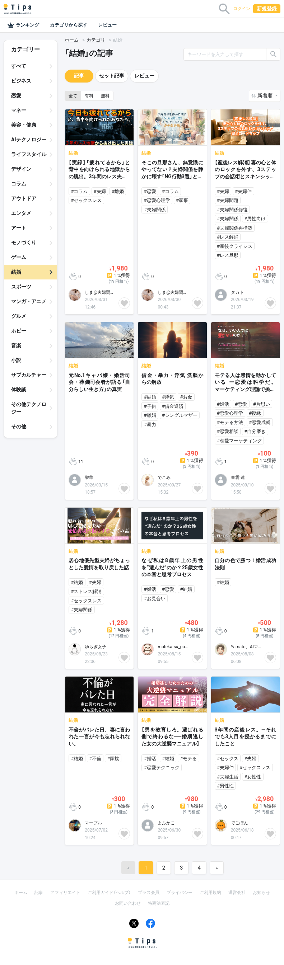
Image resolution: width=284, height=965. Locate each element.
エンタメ (21, 213)
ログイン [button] (241, 8)
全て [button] (73, 95)
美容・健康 (23, 125)
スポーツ (21, 287)
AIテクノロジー (28, 139)
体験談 (18, 389)
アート (18, 228)
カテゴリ (96, 40)
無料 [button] (105, 95)
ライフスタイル (28, 154)
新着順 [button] (265, 95)
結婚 (16, 272)
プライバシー (179, 892)
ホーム (72, 40)
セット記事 (111, 76)
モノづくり (23, 242)
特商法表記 (158, 903)
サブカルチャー (28, 375)
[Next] (217, 867)
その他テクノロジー (28, 408)
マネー (18, 110)
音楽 (16, 345)
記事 (79, 76)
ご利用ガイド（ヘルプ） (109, 892)
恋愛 (16, 95)
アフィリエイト (65, 892)
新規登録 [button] (267, 8)
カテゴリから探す (68, 25)
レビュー (107, 25)
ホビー (18, 331)
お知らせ (261, 892)
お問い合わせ (128, 903)
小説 (16, 360)
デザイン (21, 169)
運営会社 (237, 892)
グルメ (18, 316)
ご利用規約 (210, 892)
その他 (18, 426)
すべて (18, 66)
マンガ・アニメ (28, 301)
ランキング (23, 25)
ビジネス (21, 81)
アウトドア (23, 198)
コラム (18, 184)
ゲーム (18, 257)
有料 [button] (89, 95)
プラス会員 (148, 892)
